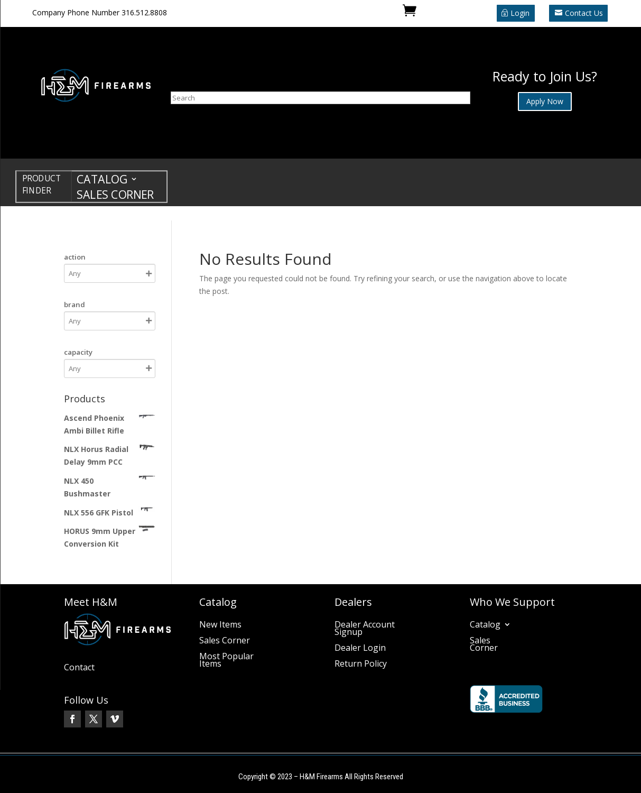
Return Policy (361, 664)
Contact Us (584, 13)
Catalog (102, 181)
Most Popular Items (226, 660)
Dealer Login (360, 648)
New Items (220, 625)
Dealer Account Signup (365, 629)
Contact (79, 668)
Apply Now (544, 101)
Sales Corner (115, 196)
